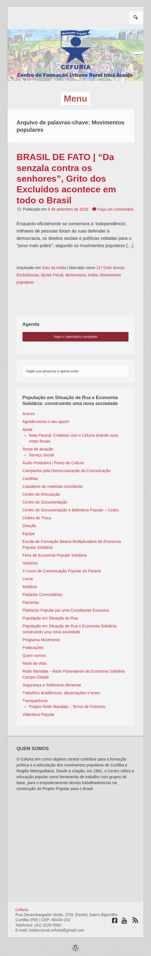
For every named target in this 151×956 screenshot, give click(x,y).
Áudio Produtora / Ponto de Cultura (53, 463)
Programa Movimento (41, 640)
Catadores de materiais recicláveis (52, 486)
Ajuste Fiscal (52, 275)
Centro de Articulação (41, 494)
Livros (27, 579)
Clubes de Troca (36, 518)
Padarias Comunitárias (42, 594)
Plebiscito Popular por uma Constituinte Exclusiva (65, 610)
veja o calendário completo (75, 336)
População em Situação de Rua (50, 618)
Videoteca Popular (38, 714)
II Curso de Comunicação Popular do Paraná (61, 571)
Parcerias (30, 602)
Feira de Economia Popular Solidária (54, 555)
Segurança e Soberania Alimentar (51, 685)
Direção (29, 525)
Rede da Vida (34, 663)
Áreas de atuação (37, 449)
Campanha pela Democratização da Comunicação (66, 470)
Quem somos (34, 655)
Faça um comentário (116, 209)
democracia (75, 275)
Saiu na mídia (54, 267)
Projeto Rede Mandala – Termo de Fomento (67, 706)
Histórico (30, 563)
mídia (93, 275)
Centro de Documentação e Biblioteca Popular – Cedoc (70, 510)
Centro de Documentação (44, 502)
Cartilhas (30, 478)
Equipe (28, 533)
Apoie (27, 429)
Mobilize (29, 586)
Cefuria (21, 909)
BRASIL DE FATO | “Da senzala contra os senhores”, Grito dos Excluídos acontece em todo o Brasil (66, 178)
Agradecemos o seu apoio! (45, 421)
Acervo (28, 413)
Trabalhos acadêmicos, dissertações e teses (61, 693)
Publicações (33, 647)
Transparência (35, 700)
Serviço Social (41, 455)
